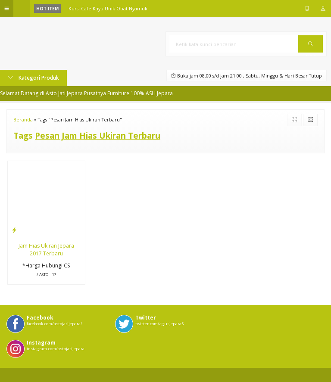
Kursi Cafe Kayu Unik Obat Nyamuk (108, 8)
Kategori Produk (33, 77)
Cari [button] (310, 47)
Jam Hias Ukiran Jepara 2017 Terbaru (46, 249)
